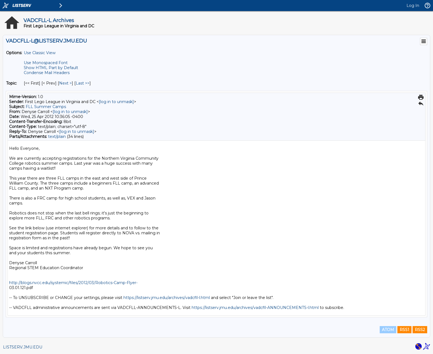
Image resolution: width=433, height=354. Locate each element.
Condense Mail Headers (47, 72)
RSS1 (404, 329)
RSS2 (420, 329)
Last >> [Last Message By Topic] (82, 83)
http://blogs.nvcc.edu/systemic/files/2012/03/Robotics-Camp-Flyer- (73, 282)
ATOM (388, 329)
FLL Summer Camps (46, 106)
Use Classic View (40, 52)
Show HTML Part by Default (51, 67)
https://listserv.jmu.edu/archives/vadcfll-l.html (166, 297)
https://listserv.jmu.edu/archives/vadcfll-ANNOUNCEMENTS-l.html (255, 307)
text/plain (57, 136)
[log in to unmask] (116, 101)
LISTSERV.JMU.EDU (22, 347)
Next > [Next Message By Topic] (65, 83)
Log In (412, 5)
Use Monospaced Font (46, 62)
